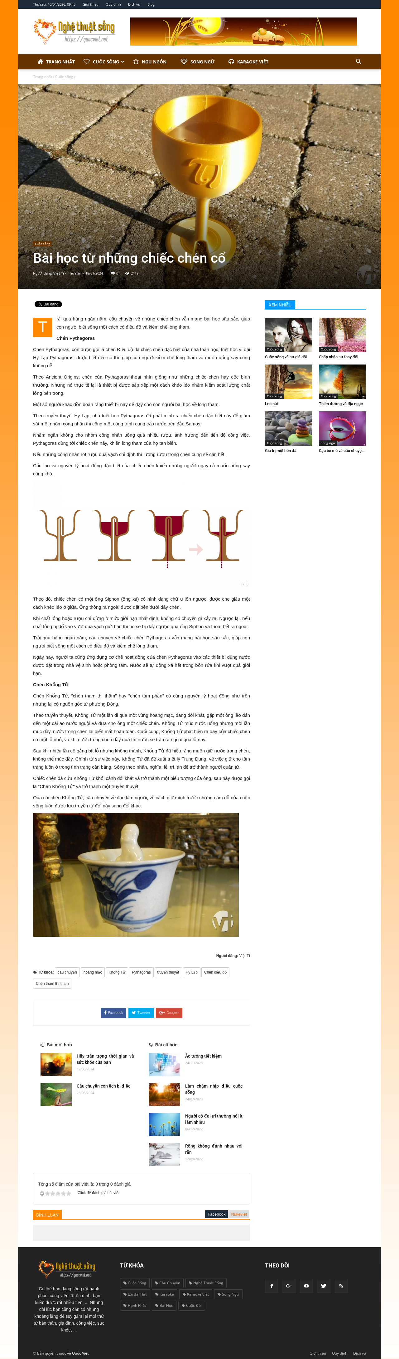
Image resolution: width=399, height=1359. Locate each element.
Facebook (113, 1012)
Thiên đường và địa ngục (341, 403)
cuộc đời (192, 1305)
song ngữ (228, 1294)
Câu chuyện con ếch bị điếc (103, 1086)
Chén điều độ (215, 972)
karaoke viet (196, 1294)
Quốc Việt (80, 1353)
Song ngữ (197, 62)
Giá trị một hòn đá (280, 450)
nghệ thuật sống (206, 1283)
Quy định (113, 4)
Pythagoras (141, 972)
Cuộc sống (104, 62)
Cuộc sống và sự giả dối (286, 357)
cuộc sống (134, 1283)
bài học (164, 1305)
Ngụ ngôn (149, 62)
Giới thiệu (91, 4)
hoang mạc (93, 972)
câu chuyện (67, 972)
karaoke (164, 1294)
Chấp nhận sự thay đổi (338, 357)
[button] (358, 61)
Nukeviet (239, 1214)
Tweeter (141, 1012)
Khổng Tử (116, 972)
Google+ (169, 1012)
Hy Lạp (192, 972)
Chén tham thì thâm (52, 983)
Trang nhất (56, 62)
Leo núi (271, 403)
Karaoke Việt (248, 62)
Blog (151, 4)
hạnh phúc (135, 1305)
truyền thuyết (168, 972)
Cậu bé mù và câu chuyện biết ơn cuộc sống (357, 450)
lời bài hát (135, 1294)
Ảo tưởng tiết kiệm (203, 1056)
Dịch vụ (134, 4)
